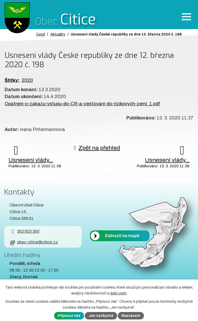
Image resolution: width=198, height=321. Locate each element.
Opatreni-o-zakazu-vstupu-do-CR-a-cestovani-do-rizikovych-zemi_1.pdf (82, 103)
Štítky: (12, 80)
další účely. (118, 293)
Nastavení (130, 316)
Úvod (40, 34)
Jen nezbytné (100, 316)
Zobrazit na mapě (122, 236)
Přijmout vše (69, 316)
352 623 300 (24, 231)
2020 (27, 80)
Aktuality (57, 34)
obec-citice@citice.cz (34, 242)
